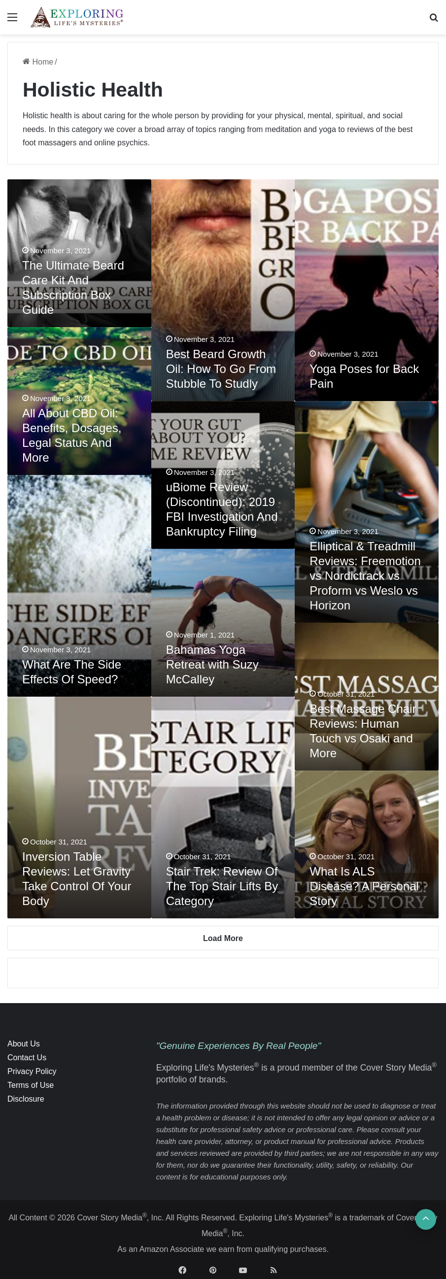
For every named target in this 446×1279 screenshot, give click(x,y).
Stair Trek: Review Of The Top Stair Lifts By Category (222, 886)
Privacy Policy (32, 1071)
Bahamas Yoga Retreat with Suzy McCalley (212, 664)
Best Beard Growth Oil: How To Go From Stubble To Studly (221, 368)
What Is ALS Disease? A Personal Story (363, 886)
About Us (23, 1044)
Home (38, 62)
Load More (223, 938)
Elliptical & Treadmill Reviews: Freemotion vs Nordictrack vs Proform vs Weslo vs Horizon (364, 575)
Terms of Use (30, 1085)
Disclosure (25, 1099)
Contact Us (26, 1057)
